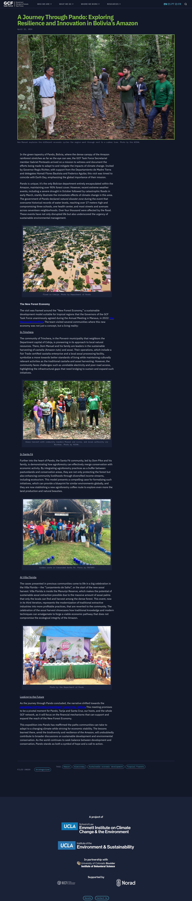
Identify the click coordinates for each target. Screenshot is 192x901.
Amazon (67, 767)
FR (179, 4)
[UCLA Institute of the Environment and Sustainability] (96, 845)
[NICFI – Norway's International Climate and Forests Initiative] (66, 882)
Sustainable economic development (106, 767)
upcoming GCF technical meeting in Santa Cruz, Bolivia (52, 707)
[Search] (185, 3)
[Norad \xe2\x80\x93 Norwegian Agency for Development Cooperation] (125, 883)
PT (172, 4)
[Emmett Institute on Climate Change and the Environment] (96, 828)
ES (169, 4)
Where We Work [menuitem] (90, 4)
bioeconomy (79, 767)
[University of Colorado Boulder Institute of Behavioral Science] (96, 864)
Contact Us (102, 898)
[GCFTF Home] (16, 4)
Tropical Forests (135, 767)
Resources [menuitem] (114, 4)
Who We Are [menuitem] (44, 4)
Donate (88, 898)
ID (176, 4)
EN (165, 4)
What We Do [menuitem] (66, 4)
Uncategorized (43, 769)
